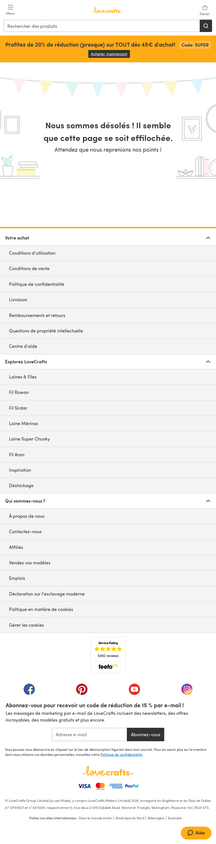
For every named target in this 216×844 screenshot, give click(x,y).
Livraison (18, 299)
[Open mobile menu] (10, 10)
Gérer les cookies (26, 625)
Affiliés (16, 547)
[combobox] (101, 26)
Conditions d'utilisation (32, 253)
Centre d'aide (23, 346)
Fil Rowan (19, 392)
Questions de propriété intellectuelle (46, 331)
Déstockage (21, 485)
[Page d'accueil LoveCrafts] (108, 770)
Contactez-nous (25, 531)
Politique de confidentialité (36, 284)
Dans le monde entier (95, 818)
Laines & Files (23, 377)
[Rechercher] (206, 26)
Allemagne (156, 818)
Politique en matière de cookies (41, 609)
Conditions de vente (29, 268)
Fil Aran (16, 454)
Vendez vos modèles (29, 562)
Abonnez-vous (145, 734)
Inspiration (20, 470)
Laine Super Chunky (29, 439)
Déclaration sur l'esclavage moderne (47, 594)
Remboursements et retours (37, 315)
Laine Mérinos (23, 423)
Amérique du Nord (130, 818)
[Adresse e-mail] (89, 734)
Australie (175, 818)
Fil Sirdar (18, 408)
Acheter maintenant (110, 53)
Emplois (17, 578)
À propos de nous (26, 516)
